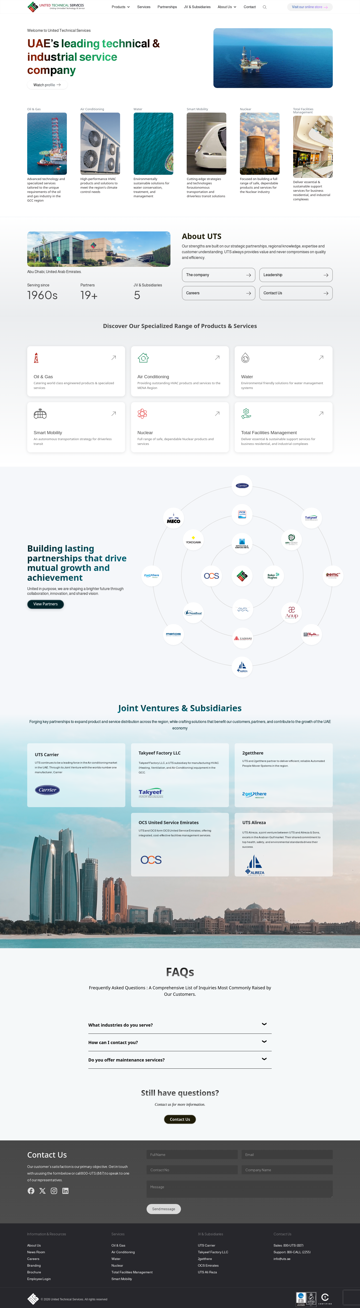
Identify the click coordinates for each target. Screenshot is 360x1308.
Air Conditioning (123, 1252)
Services (143, 7)
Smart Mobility (121, 1279)
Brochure (34, 1272)
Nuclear (117, 1265)
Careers (33, 1259)
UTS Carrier (206, 1245)
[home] (59, 7)
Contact (250, 7)
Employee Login (39, 1279)
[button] (120, 7)
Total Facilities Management (131, 1272)
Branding (34, 1265)
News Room (36, 1252)
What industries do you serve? (120, 1025)
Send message (163, 1209)
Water (116, 1259)
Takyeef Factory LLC (213, 1252)
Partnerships (167, 7)
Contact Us (180, 1119)
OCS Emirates (208, 1265)
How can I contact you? (113, 1042)
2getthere (205, 1259)
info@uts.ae (282, 1259)
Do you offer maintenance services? (126, 1060)
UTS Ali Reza (207, 1272)
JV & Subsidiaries (197, 7)
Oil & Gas (118, 1245)
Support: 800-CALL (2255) (292, 1252)
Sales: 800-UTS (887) (288, 1245)
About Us (34, 1245)
